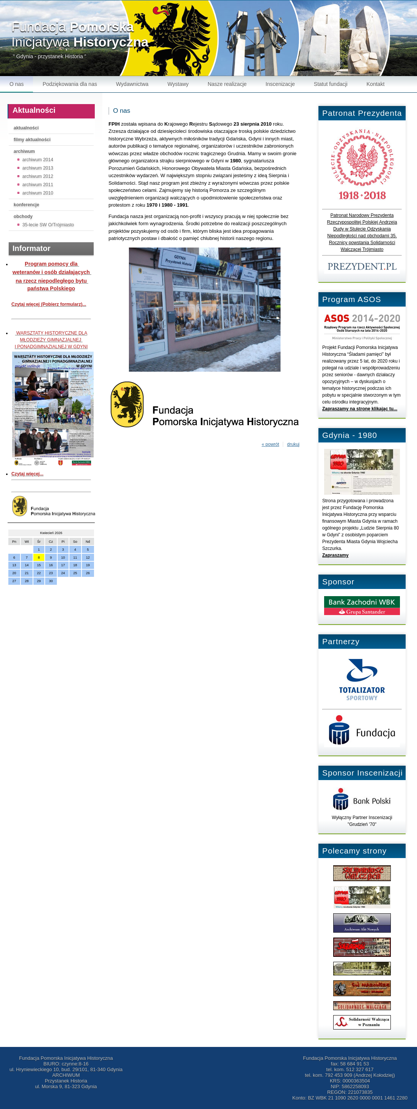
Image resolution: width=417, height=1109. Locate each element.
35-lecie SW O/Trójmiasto (48, 224)
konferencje (26, 204)
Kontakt (376, 84)
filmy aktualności (32, 139)
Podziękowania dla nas (69, 84)
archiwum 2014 (37, 159)
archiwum (24, 151)
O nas (16, 84)
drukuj (293, 444)
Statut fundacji (331, 84)
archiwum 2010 (37, 193)
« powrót (270, 444)
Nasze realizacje (227, 84)
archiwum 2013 (37, 168)
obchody (23, 216)
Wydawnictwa (132, 84)
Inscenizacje (280, 84)
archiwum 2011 (37, 184)
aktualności (26, 128)
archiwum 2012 (37, 176)
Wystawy (178, 84)
